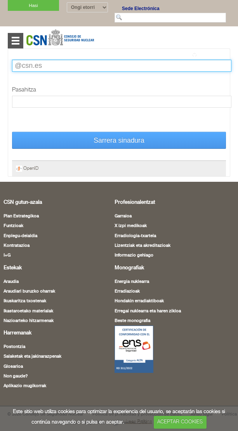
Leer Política (139, 421)
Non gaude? (15, 376)
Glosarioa (13, 366)
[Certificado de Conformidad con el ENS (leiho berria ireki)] (134, 349)
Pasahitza (24, 90)
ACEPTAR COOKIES (180, 421)
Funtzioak (13, 226)
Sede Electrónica (141, 8)
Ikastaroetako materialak (28, 311)
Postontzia (14, 347)
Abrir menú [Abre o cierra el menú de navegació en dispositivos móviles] (15, 40)
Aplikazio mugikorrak (24, 386)
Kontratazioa (16, 245)
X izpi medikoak (131, 226)
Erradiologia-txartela (135, 236)
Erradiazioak (127, 291)
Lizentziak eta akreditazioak (142, 245)
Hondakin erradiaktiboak (139, 301)
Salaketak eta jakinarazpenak (32, 356)
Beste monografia (132, 321)
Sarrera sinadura (119, 140)
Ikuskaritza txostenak (24, 301)
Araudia (11, 281)
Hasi (33, 5)
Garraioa (123, 216)
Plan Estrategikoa (21, 216)
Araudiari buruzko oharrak (29, 291)
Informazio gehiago (134, 255)
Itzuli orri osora (211, 54)
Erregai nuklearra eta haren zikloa (148, 311)
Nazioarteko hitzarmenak (28, 321)
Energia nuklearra (132, 281)
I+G (6, 255)
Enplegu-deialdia (20, 236)
